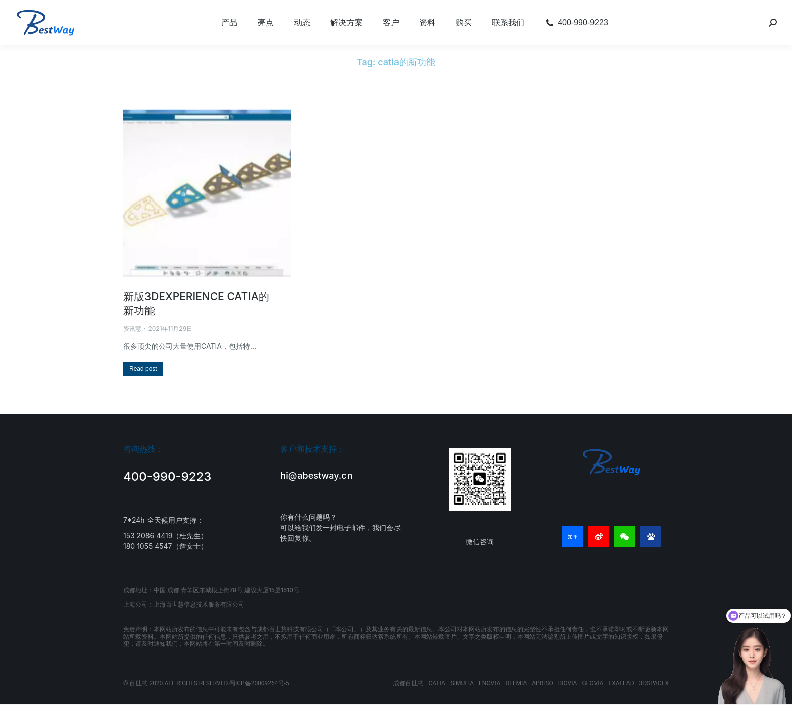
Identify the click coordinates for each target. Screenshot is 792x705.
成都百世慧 (408, 683)
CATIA (436, 683)
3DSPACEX (654, 683)
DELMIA (516, 683)
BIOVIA (567, 683)
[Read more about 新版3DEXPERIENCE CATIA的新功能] (143, 369)
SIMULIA (462, 683)
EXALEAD (621, 683)
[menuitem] (229, 22)
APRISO (542, 683)
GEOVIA (592, 683)
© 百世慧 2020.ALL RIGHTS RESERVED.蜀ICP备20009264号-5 (206, 683)
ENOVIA (489, 683)
